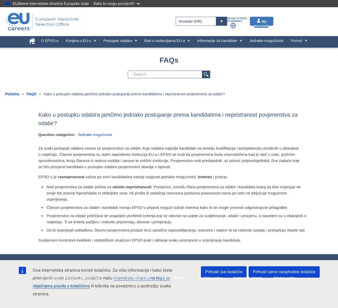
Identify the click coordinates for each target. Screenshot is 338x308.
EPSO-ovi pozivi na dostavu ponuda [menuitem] (71, 278)
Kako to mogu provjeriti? (117, 3)
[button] (233, 25)
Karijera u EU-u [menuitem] (79, 42)
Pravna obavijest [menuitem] (173, 278)
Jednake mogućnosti (95, 135)
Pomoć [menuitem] (297, 42)
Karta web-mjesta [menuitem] (248, 278)
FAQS (31, 94)
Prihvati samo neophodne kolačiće (284, 272)
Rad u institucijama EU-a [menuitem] (166, 42)
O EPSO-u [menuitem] (49, 41)
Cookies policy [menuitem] (211, 278)
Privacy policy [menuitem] (285, 278)
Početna (12, 94)
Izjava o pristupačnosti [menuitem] (130, 278)
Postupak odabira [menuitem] (119, 42)
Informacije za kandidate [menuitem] (218, 42)
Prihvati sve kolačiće (223, 272)
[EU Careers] (42, 21)
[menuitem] (32, 40)
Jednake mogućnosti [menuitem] (266, 41)
